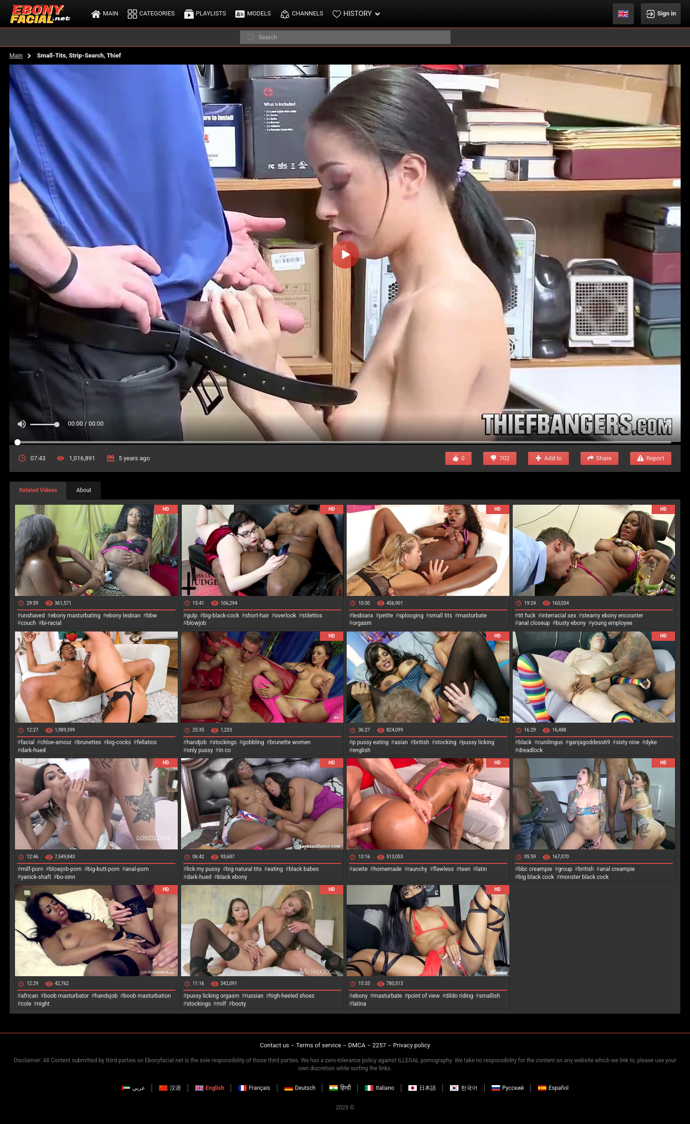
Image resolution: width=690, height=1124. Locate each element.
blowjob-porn (65, 869)
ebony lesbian (123, 615)
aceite (359, 869)
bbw (151, 615)
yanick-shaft (36, 877)
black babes (304, 869)
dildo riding (459, 996)
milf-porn (32, 869)
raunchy (417, 869)
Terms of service (318, 1045)
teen (464, 869)
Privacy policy (411, 1045)
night (43, 1004)
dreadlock (530, 750)
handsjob (105, 996)
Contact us (274, 1045)
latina (359, 1004)
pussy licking (478, 742)
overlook (286, 615)
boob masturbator (66, 996)
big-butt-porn (103, 869)
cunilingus (550, 742)
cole (26, 1004)
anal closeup (534, 623)
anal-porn (137, 869)
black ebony (232, 877)
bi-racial (51, 623)
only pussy (200, 750)
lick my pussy (203, 869)
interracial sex (558, 615)
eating (275, 869)
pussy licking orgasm (213, 996)
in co (225, 750)
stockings (224, 742)
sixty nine (627, 742)
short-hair (257, 615)
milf (221, 1004)
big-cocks (119, 742)
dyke (651, 742)
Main (16, 55)
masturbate (472, 615)
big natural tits (243, 869)
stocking (446, 742)
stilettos (312, 615)
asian (401, 742)
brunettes (89, 742)
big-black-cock (221, 615)
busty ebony (571, 623)
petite (386, 615)
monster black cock (584, 877)
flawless (443, 869)
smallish (489, 996)
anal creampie (617, 869)
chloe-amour (56, 742)
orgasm (361, 623)
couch (28, 623)
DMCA (356, 1045)
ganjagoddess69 (589, 742)
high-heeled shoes (291, 996)
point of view (424, 996)
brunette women (290, 742)
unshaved (32, 615)
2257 (379, 1045)
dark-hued (33, 750)
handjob (197, 742)
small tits (440, 615)
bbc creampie (535, 869)
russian (254, 996)
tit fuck (527, 615)
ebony (359, 996)
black (525, 742)
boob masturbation (147, 996)
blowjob (196, 623)
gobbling (253, 742)
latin (481, 869)
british (421, 742)
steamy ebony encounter (612, 615)
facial (27, 742)
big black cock (536, 877)
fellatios (147, 742)
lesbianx (362, 615)
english (361, 750)
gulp (192, 615)
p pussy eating (370, 742)
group (565, 869)
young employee (612, 623)
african (29, 996)
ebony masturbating (76, 615)
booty (239, 1004)
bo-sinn (66, 877)
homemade (387, 869)
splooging (411, 615)
